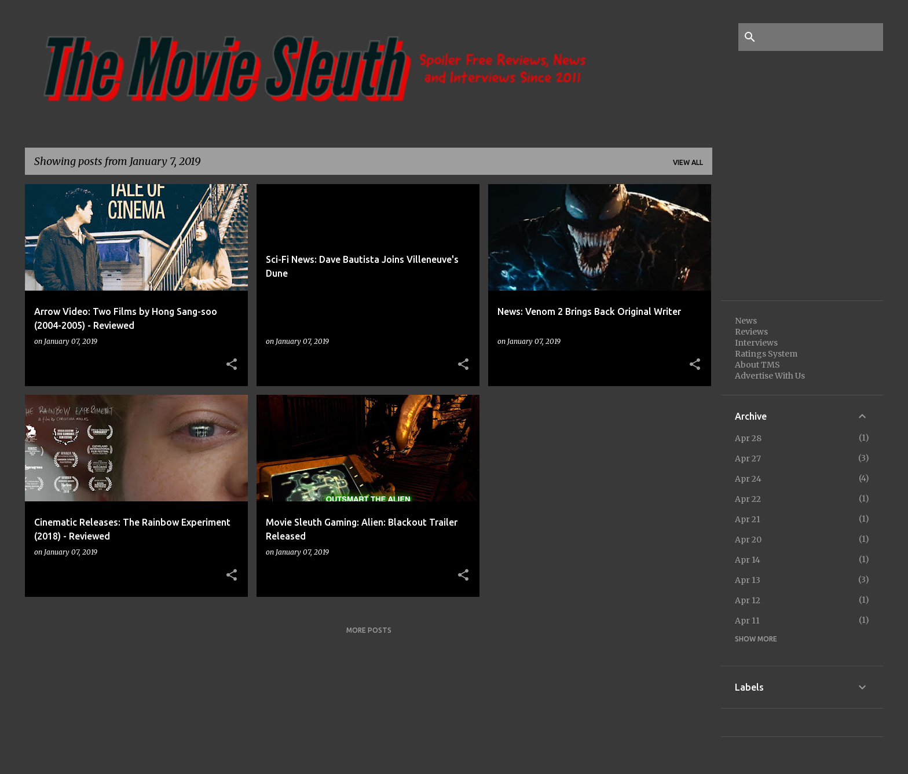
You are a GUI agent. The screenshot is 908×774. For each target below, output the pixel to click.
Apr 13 (747, 580)
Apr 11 (747, 620)
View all (688, 162)
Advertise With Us (770, 376)
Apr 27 (748, 458)
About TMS (757, 365)
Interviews (756, 343)
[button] (232, 364)
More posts (368, 630)
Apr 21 (747, 519)
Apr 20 (748, 539)
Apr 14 (747, 560)
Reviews (751, 332)
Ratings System (766, 354)
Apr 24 (748, 479)
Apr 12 (747, 600)
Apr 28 (748, 438)
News (746, 321)
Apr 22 (748, 499)
